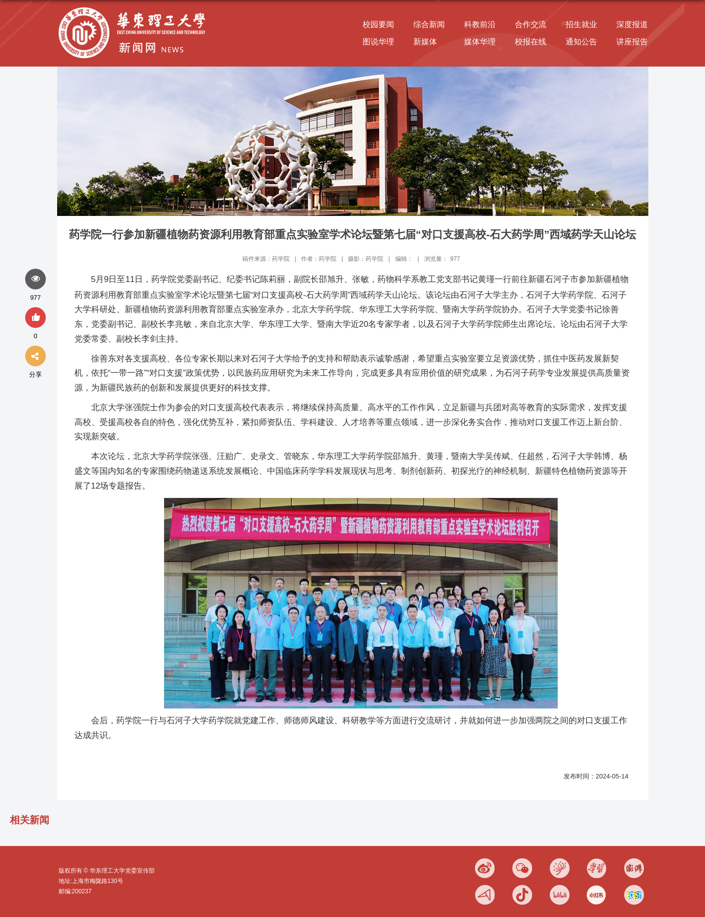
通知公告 (581, 41)
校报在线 (530, 41)
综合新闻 (429, 24)
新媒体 (425, 41)
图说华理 (378, 41)
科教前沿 (480, 24)
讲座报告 (632, 41)
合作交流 (530, 24)
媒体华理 (480, 41)
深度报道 (632, 24)
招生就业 (581, 24)
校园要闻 (378, 24)
